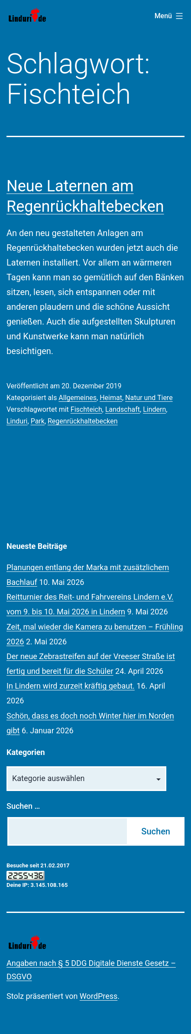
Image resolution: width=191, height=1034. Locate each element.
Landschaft (122, 409)
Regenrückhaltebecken (83, 421)
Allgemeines (77, 398)
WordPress (98, 996)
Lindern (154, 409)
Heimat (111, 398)
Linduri (17, 421)
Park (38, 421)
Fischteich (86, 409)
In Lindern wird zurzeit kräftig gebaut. (70, 685)
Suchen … (23, 806)
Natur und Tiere (149, 398)
